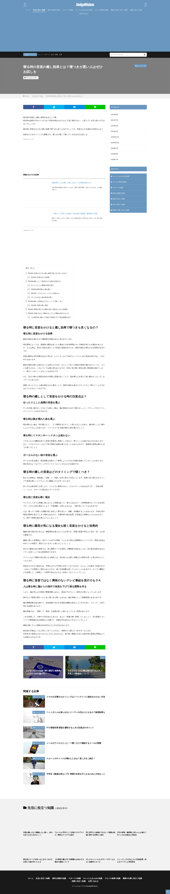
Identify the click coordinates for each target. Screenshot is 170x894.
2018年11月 (115, 137)
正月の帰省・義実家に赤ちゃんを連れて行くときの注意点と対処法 (131, 833)
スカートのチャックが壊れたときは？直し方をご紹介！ (71, 758)
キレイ (40, 54)
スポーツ (47, 54)
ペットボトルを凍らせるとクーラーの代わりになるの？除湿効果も (76, 712)
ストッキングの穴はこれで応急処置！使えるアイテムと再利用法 (131, 860)
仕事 (60, 54)
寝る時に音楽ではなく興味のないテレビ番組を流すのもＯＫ (47, 313)
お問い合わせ (83, 14)
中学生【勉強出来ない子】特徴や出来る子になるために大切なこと (76, 774)
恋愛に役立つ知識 (136, 10)
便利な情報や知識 (54, 10)
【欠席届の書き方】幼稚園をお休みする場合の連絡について (69, 860)
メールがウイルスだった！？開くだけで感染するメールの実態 (74, 743)
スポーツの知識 (67, 10)
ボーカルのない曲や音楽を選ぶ (39, 297)
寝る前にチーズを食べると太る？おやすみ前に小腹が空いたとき (37, 860)
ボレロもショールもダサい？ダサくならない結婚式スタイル (100, 860)
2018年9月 (114, 148)
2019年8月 (114, 114)
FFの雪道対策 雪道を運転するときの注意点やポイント (70, 727)
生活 (52, 54)
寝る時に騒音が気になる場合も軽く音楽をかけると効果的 (46, 309)
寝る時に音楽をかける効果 (38, 277)
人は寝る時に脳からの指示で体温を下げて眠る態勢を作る (49, 317)
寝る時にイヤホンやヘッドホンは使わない (43, 293)
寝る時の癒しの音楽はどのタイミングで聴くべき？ (44, 301)
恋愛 (56, 54)
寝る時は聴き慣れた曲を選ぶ (39, 289)
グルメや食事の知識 (101, 10)
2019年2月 (114, 131)
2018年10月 (115, 142)
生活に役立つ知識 (39, 10)
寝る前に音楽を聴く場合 (37, 305)
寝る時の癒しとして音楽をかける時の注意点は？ (43, 281)
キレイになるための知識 (83, 10)
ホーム (28, 10)
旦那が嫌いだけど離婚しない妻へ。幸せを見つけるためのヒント (37, 833)
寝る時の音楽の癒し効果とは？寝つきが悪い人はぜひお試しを (64, 96)
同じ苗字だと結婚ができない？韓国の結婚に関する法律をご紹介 (100, 833)
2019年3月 (114, 126)
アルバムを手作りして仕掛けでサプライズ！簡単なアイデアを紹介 (69, 833)
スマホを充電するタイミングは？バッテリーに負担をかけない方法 (76, 697)
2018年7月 (114, 159)
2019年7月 (114, 120)
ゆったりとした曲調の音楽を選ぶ (40, 285)
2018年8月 (114, 154)
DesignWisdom (85, 4)
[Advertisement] (85, 32)
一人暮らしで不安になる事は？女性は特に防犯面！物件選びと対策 (74, 213)
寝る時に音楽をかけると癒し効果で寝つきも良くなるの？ (46, 273)
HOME (27, 96)
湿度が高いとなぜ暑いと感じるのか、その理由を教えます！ (72, 183)
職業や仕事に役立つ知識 (119, 10)
